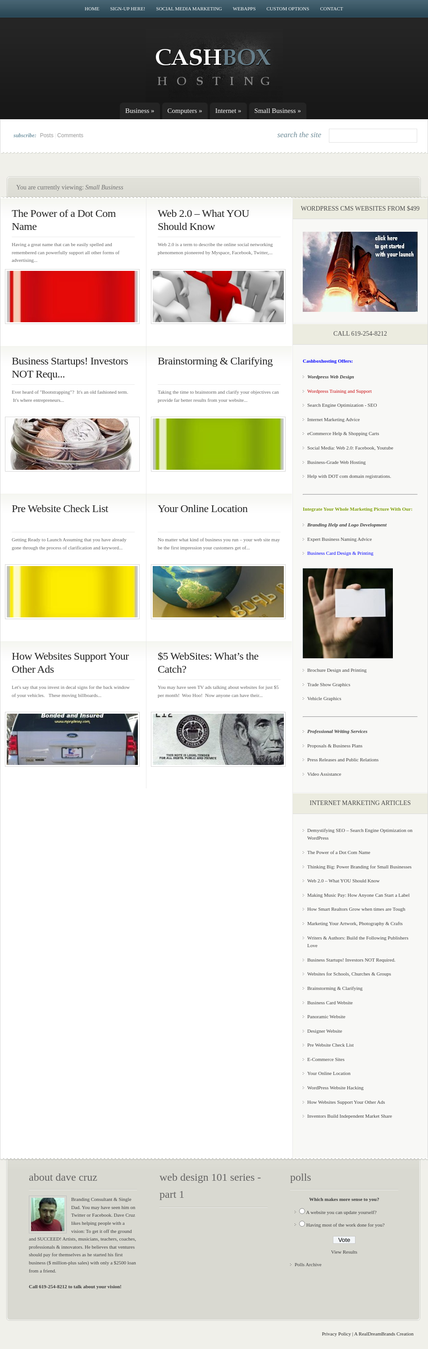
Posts (47, 135)
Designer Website (324, 1031)
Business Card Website (330, 1002)
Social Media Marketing (189, 8)
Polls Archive (308, 1264)
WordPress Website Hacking (335, 1087)
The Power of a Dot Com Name (338, 852)
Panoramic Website (326, 1016)
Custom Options (288, 8)
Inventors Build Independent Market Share (349, 1116)
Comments (70, 135)
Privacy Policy (336, 1333)
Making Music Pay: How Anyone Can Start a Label (358, 895)
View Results (344, 1252)
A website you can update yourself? (341, 1212)
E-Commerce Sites (326, 1059)
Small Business (278, 110)
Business (140, 110)
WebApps (244, 8)
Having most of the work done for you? (345, 1225)
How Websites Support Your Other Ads (346, 1102)
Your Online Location (203, 508)
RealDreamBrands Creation (386, 1333)
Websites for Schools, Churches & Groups (349, 973)
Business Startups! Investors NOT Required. (351, 959)
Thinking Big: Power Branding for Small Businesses (359, 866)
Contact (331, 8)
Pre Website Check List (60, 508)
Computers (185, 110)
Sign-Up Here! (127, 8)
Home (92, 8)
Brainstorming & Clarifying (215, 361)
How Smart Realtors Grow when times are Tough (356, 909)
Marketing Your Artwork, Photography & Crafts (355, 923)
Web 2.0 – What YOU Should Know (343, 880)
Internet (228, 110)
